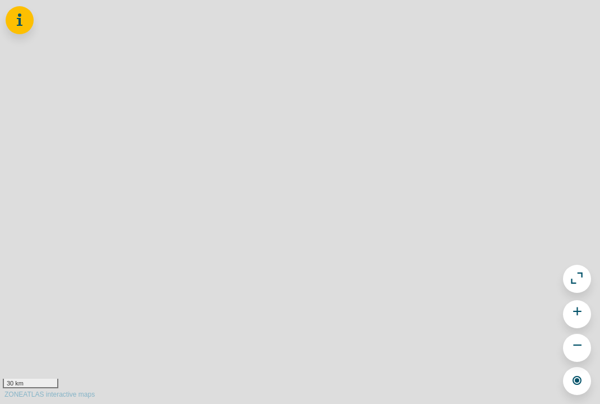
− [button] (578, 346)
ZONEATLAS (49, 394)
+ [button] (578, 312)
